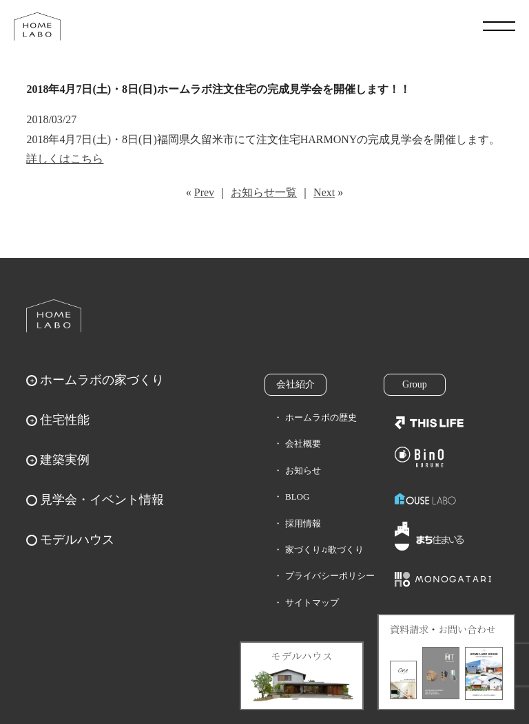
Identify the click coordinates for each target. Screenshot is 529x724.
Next (324, 192)
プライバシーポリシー (330, 576)
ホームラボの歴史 (321, 417)
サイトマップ (312, 602)
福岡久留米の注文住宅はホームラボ (37, 26)
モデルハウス (77, 539)
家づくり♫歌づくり (324, 549)
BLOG (297, 496)
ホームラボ (53, 315)
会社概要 (303, 443)
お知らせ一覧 (264, 192)
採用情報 (303, 523)
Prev (204, 192)
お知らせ (303, 470)
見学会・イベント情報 (102, 500)
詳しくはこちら (64, 158)
